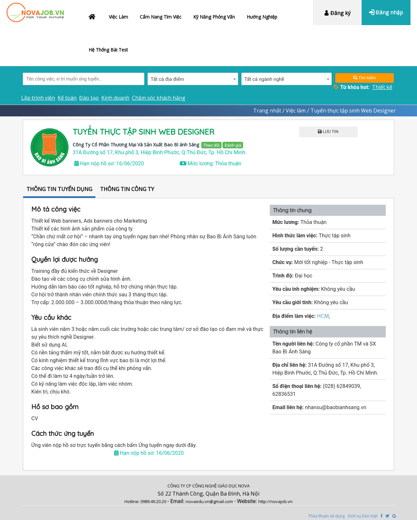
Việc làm (118, 17)
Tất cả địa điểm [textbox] (167, 79)
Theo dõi (211, 145)
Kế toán (67, 97)
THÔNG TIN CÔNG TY (127, 189)
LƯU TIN (328, 131)
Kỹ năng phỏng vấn (214, 17)
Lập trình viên (38, 97)
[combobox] (193, 79)
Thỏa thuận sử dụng (326, 516)
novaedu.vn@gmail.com (209, 501)
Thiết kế (382, 87)
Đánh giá (232, 145)
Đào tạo (89, 97)
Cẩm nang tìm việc (160, 17)
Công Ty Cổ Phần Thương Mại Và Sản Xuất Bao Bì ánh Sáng (136, 144)
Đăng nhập (386, 12)
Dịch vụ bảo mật (363, 516)
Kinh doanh (115, 97)
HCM (323, 315)
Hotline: (132, 501)
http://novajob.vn (275, 501)
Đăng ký (337, 13)
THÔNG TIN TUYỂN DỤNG (59, 189)
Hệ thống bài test (108, 50)
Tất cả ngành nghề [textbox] (264, 79)
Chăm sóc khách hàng (158, 97)
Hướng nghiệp (262, 17)
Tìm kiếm (364, 77)
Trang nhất (267, 110)
